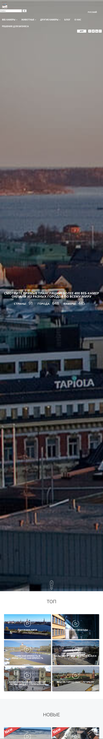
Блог (67, 19)
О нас (77, 19)
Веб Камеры (9, 19)
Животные (28, 19)
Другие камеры (50, 19)
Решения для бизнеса (15, 26)
